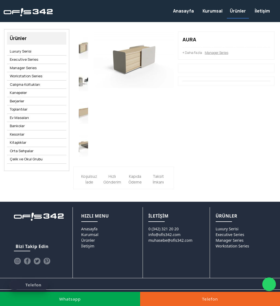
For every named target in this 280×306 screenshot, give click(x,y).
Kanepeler (18, 92)
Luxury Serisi (20, 51)
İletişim (87, 246)
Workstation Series (26, 76)
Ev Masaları (19, 117)
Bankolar (17, 125)
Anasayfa (89, 228)
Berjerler (17, 101)
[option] (83, 48)
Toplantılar (19, 109)
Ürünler (88, 240)
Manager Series (23, 67)
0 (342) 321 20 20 (163, 228)
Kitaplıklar (18, 142)
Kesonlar (17, 134)
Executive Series (24, 59)
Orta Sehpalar (22, 150)
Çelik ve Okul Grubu (26, 159)
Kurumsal (89, 234)
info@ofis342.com (164, 234)
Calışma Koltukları (25, 84)
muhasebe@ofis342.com (170, 240)
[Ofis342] (28, 12)
